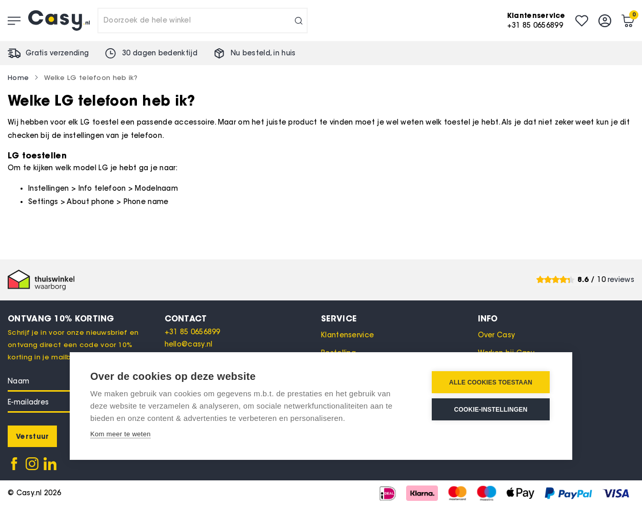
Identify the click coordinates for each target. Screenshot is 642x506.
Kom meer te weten (120, 434)
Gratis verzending (57, 53)
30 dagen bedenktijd (159, 53)
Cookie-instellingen (490, 409)
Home (18, 77)
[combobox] (202, 20)
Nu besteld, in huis (263, 53)
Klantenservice (347, 335)
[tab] (243, 318)
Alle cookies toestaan (490, 382)
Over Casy (496, 335)
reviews (621, 279)
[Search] (299, 20)
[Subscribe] (32, 436)
